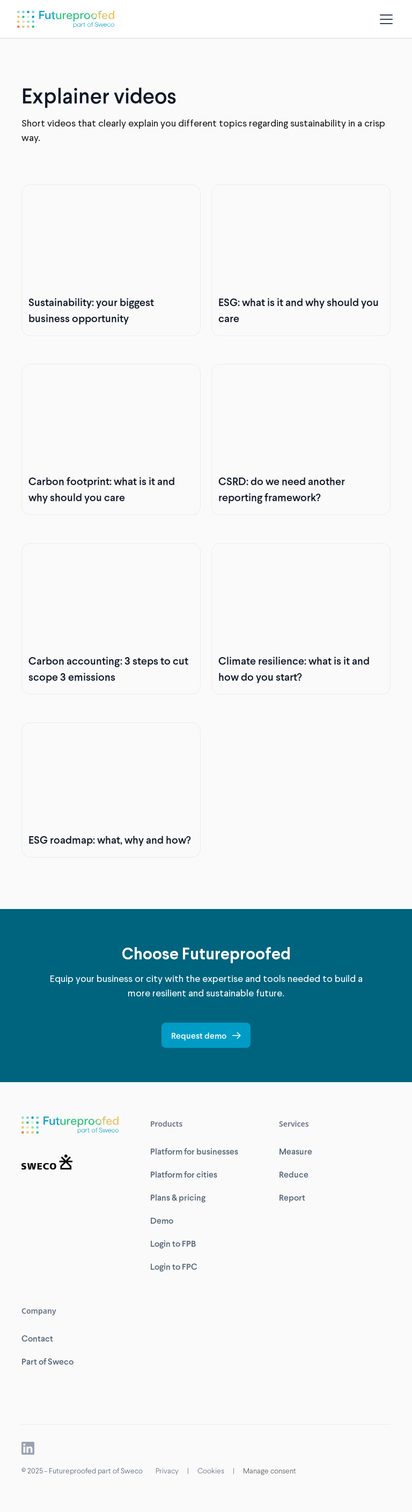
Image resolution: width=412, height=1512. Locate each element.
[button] (384, 19)
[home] (65, 19)
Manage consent (269, 1470)
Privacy (167, 1470)
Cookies (210, 1470)
